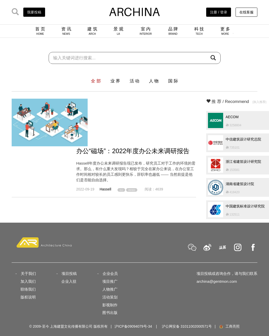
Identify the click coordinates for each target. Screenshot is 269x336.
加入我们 (28, 281)
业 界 (115, 81)
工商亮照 (229, 326)
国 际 (173, 81)
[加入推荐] (259, 101)
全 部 (96, 81)
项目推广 (110, 281)
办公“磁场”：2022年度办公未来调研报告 (133, 150)
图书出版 (110, 312)
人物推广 (110, 289)
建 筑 (92, 31)
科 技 (199, 31)
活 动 (135, 81)
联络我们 (28, 289)
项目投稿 (69, 273)
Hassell (105, 189)
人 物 (154, 81)
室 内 (146, 31)
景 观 (118, 31)
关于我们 (28, 273)
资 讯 (66, 31)
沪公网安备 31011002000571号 (187, 326)
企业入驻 (68, 281)
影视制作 (110, 305)
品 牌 (173, 31)
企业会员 (110, 273)
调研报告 (131, 190)
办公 (121, 190)
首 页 (40, 31)
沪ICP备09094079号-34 (133, 326)
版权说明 (28, 297)
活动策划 (110, 297)
